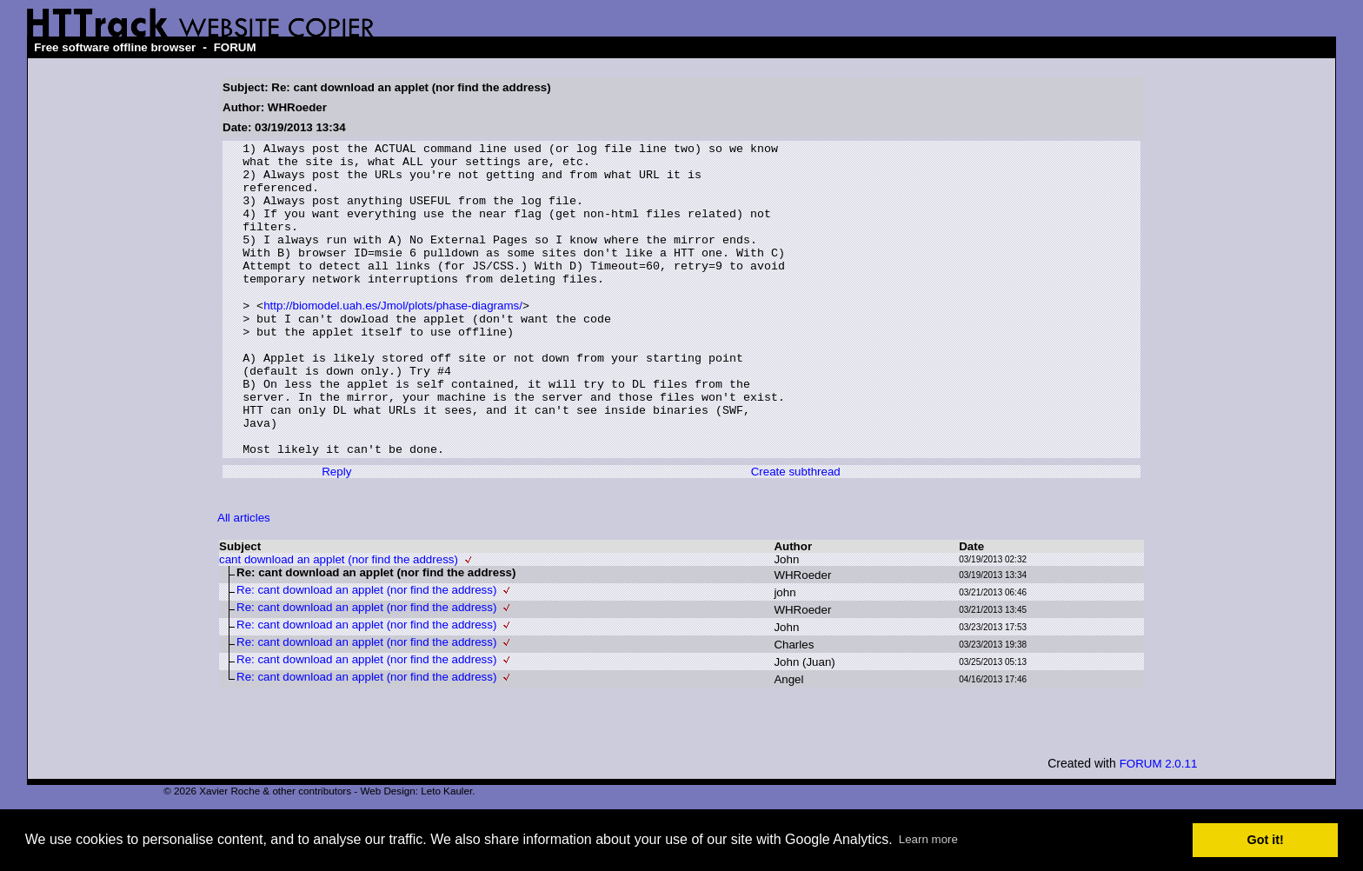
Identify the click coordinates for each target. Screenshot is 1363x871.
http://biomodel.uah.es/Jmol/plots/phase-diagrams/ (392, 338)
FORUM (235, 47)
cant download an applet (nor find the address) (338, 621)
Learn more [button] (928, 839)
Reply (336, 533)
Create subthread (796, 533)
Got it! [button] (1265, 840)
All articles (243, 579)
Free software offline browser (115, 47)
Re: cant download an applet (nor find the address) (366, 651)
